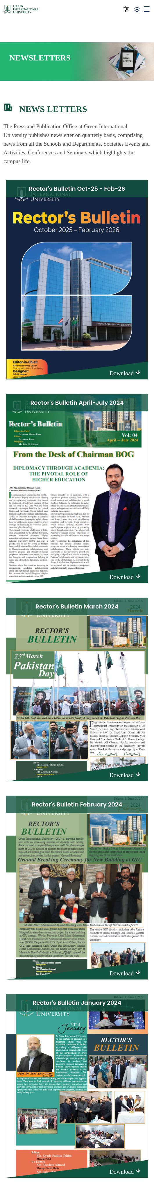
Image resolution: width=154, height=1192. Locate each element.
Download (125, 373)
